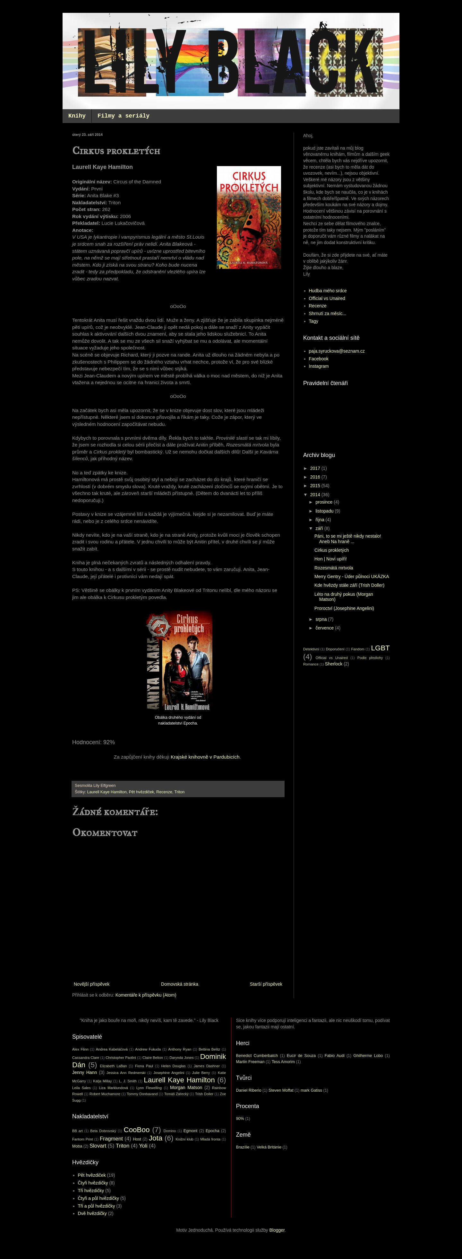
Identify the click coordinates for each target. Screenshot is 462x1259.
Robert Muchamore (105, 1094)
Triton (180, 792)
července (325, 627)
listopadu (325, 511)
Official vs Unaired (327, 298)
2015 (315, 485)
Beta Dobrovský (103, 1131)
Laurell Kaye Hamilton (107, 792)
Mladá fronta (210, 1139)
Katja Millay (102, 1081)
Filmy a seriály (124, 116)
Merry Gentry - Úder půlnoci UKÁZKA (351, 576)
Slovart (98, 1146)
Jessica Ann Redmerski (126, 1073)
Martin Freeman (250, 1062)
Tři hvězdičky (91, 1190)
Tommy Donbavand (142, 1094)
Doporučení (335, 649)
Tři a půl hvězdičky (96, 1206)
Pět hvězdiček (141, 792)
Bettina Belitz (209, 1049)
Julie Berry (201, 1073)
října (320, 519)
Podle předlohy (370, 658)
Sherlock (333, 663)
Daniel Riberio (248, 1090)
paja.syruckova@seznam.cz (337, 351)
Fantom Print (82, 1139)
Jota (155, 1138)
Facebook (319, 358)
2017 (315, 468)
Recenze (164, 792)
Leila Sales (81, 1088)
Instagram (319, 366)
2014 (315, 494)
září (319, 528)
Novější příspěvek (91, 984)
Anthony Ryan (179, 1049)
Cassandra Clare (85, 1058)
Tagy (314, 321)
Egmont (190, 1131)
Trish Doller (204, 1094)
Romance (311, 664)
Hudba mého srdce (328, 290)
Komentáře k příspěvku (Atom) (146, 995)
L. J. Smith (128, 1081)
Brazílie (243, 1147)
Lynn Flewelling (149, 1088)
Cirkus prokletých (331, 550)
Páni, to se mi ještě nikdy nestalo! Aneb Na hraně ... (347, 538)
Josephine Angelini (168, 1073)
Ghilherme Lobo (368, 1055)
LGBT (380, 648)
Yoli (143, 1146)
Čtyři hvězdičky (93, 1182)
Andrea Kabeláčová (112, 1049)
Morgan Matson (186, 1087)
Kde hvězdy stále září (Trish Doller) (349, 585)
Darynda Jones (181, 1058)
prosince (324, 502)
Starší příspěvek (266, 984)
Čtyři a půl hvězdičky (98, 1198)
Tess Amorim (283, 1062)
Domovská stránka (179, 984)
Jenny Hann (84, 1072)
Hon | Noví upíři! (330, 558)
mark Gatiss (311, 1090)
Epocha (212, 1131)
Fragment (111, 1139)
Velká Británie (269, 1147)
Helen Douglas (173, 1066)
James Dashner (207, 1066)
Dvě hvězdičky (92, 1213)
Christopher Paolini (121, 1058)
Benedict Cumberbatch (257, 1055)
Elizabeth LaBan (113, 1066)
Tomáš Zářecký (176, 1094)
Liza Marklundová (113, 1088)
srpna (321, 619)
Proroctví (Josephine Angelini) (344, 608)
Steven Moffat (281, 1090)
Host (137, 1139)
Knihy (77, 116)
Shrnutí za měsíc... (327, 313)
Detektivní (311, 649)
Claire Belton (152, 1058)
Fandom (357, 649)
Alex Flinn (80, 1049)
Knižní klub (184, 1139)
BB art (77, 1131)
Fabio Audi (335, 1055)
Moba (77, 1146)
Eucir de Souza (301, 1055)
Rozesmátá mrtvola (333, 567)
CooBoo (137, 1130)
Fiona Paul (144, 1066)
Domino (170, 1131)
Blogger (276, 1230)
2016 (315, 477)
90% (240, 1118)
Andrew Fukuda (148, 1049)
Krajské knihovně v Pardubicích (205, 757)
